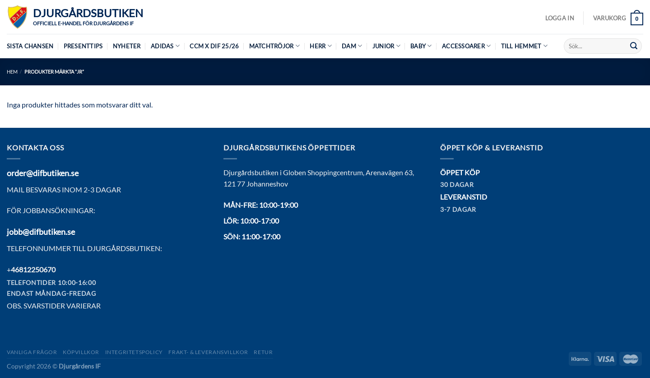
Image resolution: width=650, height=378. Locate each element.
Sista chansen (30, 46)
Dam (352, 46)
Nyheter (127, 46)
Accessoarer (466, 46)
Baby (421, 46)
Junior (386, 46)
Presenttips (83, 46)
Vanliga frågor (32, 352)
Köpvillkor (81, 352)
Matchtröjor (274, 46)
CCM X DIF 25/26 (214, 46)
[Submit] (633, 46)
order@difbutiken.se (43, 173)
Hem (12, 72)
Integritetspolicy (134, 352)
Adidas (165, 46)
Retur (263, 352)
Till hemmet (524, 46)
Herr (320, 46)
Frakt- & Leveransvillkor (208, 352)
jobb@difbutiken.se (41, 232)
